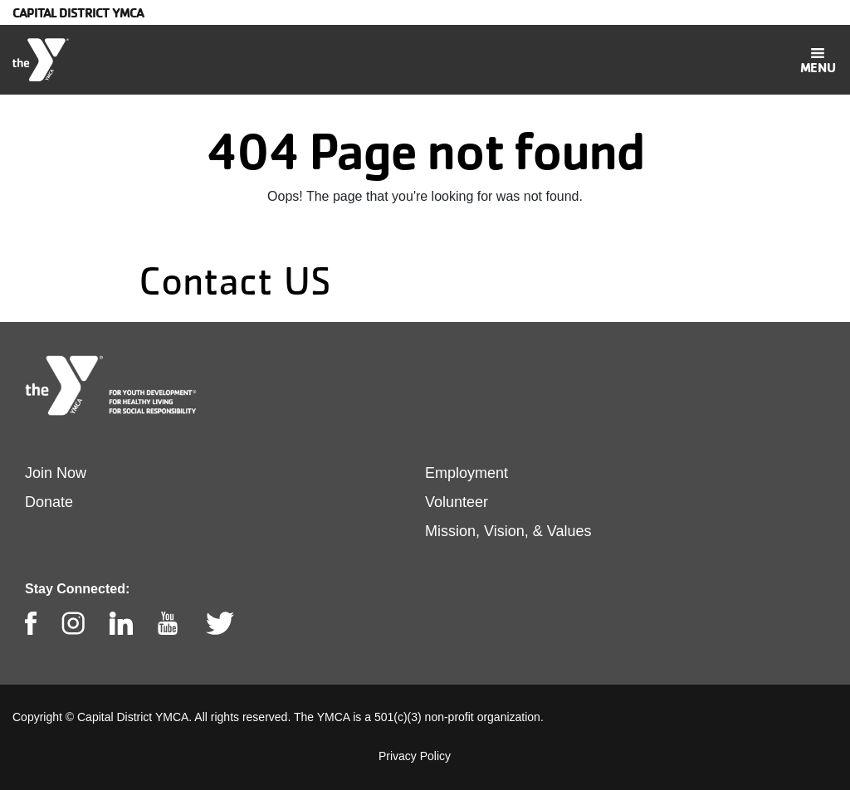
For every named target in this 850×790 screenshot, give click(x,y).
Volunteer (456, 502)
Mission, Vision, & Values (508, 531)
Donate (49, 502)
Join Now (55, 473)
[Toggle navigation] (818, 60)
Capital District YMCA (78, 12)
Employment (466, 473)
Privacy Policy (415, 756)
